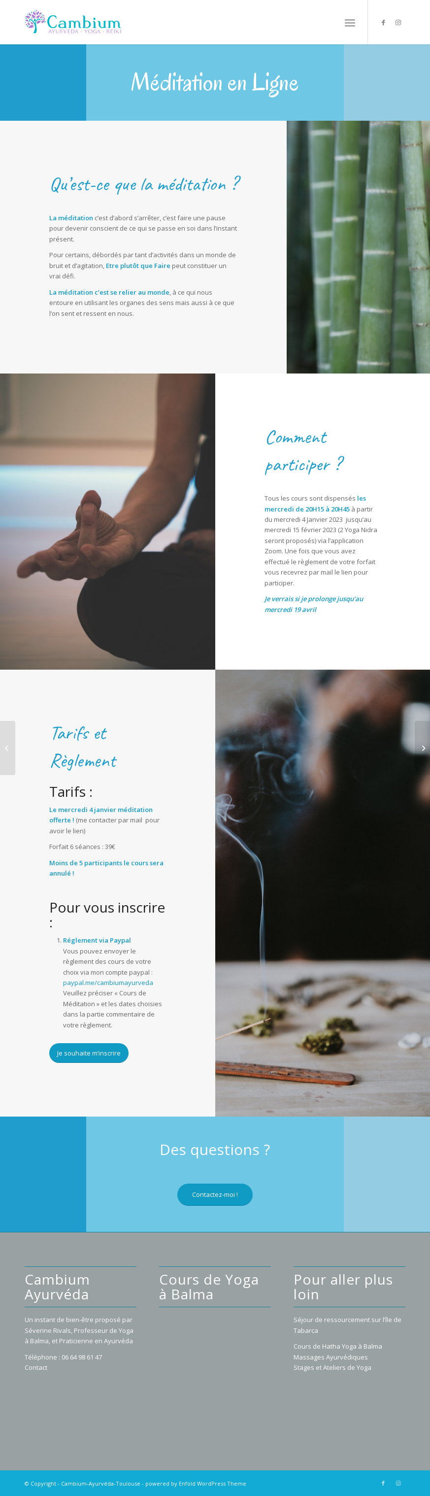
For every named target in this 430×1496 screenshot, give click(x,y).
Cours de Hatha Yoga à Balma (338, 1346)
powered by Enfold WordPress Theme (195, 1483)
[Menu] (350, 22)
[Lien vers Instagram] (398, 22)
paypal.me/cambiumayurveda (108, 982)
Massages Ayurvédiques (331, 1357)
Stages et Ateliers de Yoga (332, 1367)
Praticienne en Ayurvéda (96, 1340)
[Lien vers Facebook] (383, 22)
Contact (36, 1367)
